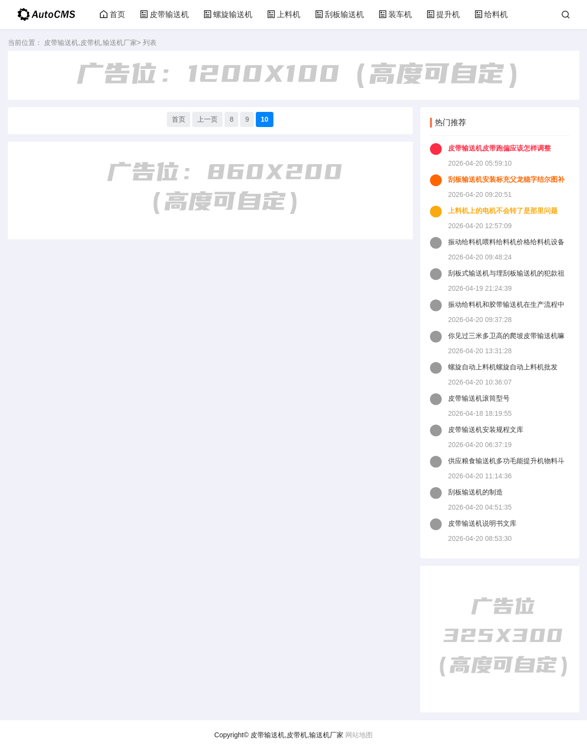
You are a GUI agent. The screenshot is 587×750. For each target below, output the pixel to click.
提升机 (443, 14)
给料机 (491, 14)
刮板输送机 (339, 14)
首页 (112, 14)
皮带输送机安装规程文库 (485, 429)
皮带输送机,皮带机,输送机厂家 (90, 42)
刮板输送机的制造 (475, 492)
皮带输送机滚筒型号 (479, 398)
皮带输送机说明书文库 (482, 523)
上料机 (283, 14)
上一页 (207, 119)
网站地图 (359, 735)
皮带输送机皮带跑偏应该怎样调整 (499, 148)
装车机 (395, 14)
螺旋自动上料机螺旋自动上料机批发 (503, 367)
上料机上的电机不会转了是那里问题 (503, 210)
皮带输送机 (164, 14)
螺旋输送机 (227, 14)
